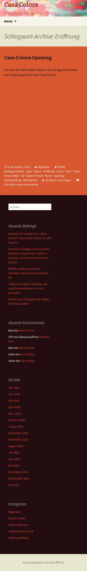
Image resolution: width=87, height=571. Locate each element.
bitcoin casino (17, 518)
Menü (8, 21)
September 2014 (18, 478)
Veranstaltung (13, 180)
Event (60, 171)
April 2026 (14, 407)
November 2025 (18, 439)
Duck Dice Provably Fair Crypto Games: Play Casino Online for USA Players (29, 238)
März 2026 (14, 413)
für (23, 176)
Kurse (48, 176)
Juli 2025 (13, 452)
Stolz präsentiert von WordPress (43, 562)
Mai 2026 (13, 400)
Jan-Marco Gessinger (58, 180)
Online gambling (18, 538)
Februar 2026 (16, 420)
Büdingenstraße (14, 171)
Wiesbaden (30, 180)
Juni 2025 (14, 459)
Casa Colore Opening (28, 58)
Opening (59, 176)
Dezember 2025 (18, 433)
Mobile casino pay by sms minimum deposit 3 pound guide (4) (28, 273)
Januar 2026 (15, 426)
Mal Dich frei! (27, 330)
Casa (29, 171)
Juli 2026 (13, 387)
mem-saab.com (18, 525)
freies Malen (12, 176)
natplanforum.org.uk (21, 531)
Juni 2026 (14, 394)
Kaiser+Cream (35, 176)
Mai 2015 (13, 465)
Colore (37, 171)
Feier (68, 171)
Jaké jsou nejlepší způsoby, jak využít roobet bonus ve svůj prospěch (27, 288)
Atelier (61, 167)
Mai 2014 (13, 485)
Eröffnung (49, 171)
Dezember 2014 (18, 472)
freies (77, 171)
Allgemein (44, 167)
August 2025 (16, 446)
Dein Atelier (28, 354)
